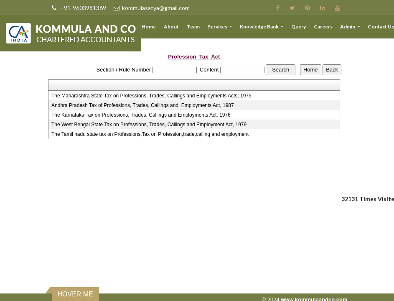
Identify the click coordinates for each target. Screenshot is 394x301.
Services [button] (218, 26)
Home (149, 26)
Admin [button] (348, 26)
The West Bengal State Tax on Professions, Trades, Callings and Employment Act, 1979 (149, 125)
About (171, 26)
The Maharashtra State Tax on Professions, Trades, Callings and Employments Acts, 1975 (151, 96)
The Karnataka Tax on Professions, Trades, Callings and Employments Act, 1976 (141, 115)
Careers (323, 26)
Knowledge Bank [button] (260, 26)
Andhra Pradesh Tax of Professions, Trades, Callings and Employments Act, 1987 (142, 105)
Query (298, 26)
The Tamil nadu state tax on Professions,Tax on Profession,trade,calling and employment (150, 134)
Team (193, 26)
